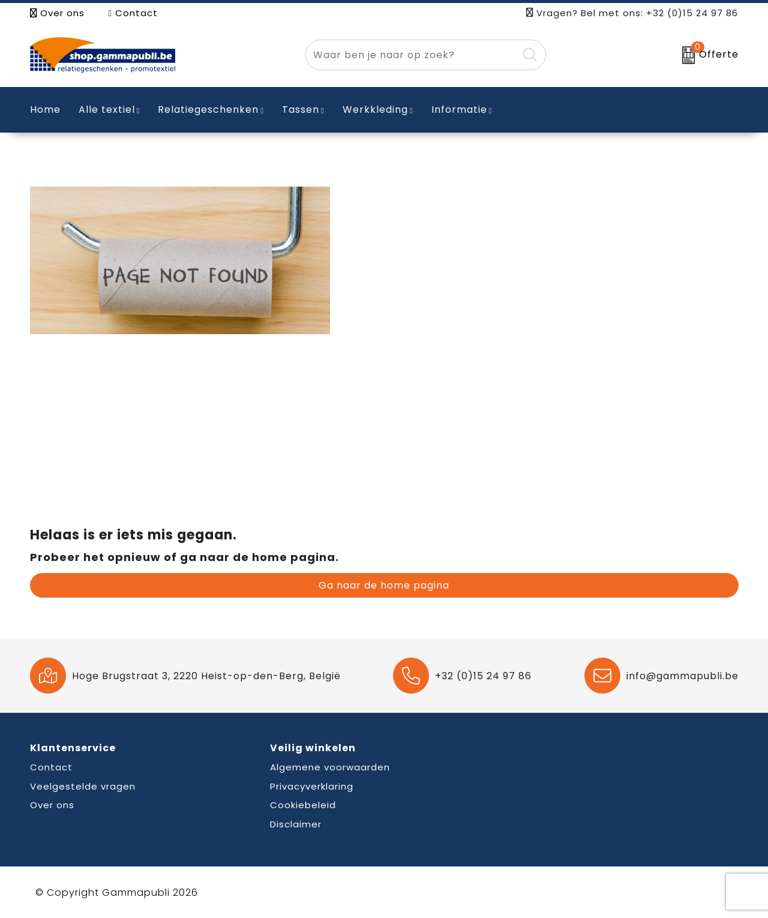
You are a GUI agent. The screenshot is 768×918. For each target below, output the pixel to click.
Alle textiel (107, 109)
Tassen (300, 109)
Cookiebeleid (303, 805)
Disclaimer (296, 824)
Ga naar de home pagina (384, 585)
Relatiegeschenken (208, 109)
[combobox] (412, 55)
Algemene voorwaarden (330, 767)
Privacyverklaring (311, 786)
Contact (133, 13)
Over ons (57, 13)
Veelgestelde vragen (83, 786)
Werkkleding (375, 109)
